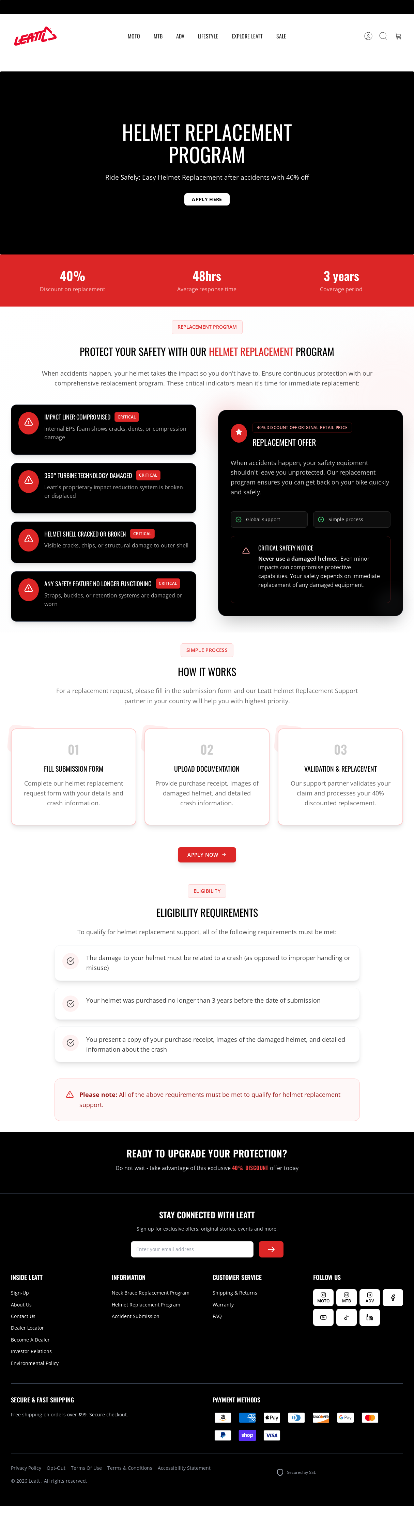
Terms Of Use (86, 1492)
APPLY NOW (207, 874)
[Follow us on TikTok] (346, 1341)
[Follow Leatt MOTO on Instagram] (323, 1321)
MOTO (134, 36)
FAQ (217, 1340)
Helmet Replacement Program (146, 1328)
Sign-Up (20, 1317)
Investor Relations (31, 1375)
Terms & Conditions (129, 1492)
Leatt (35, 1505)
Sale (281, 36)
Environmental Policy (35, 1387)
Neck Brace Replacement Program (150, 1317)
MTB (158, 36)
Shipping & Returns (235, 1317)
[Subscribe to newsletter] (271, 1273)
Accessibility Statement (184, 1492)
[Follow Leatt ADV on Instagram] (369, 1321)
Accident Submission (135, 1340)
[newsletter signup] (192, 1273)
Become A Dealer (30, 1363)
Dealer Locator (27, 1352)
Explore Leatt (247, 36)
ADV (180, 36)
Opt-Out (56, 1492)
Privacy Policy (26, 1492)
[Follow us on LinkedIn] (369, 1341)
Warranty (223, 1328)
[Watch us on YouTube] (323, 1341)
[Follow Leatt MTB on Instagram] (346, 1321)
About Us (21, 1328)
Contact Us (23, 1340)
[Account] (368, 36)
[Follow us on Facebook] (393, 1321)
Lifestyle (208, 36)
